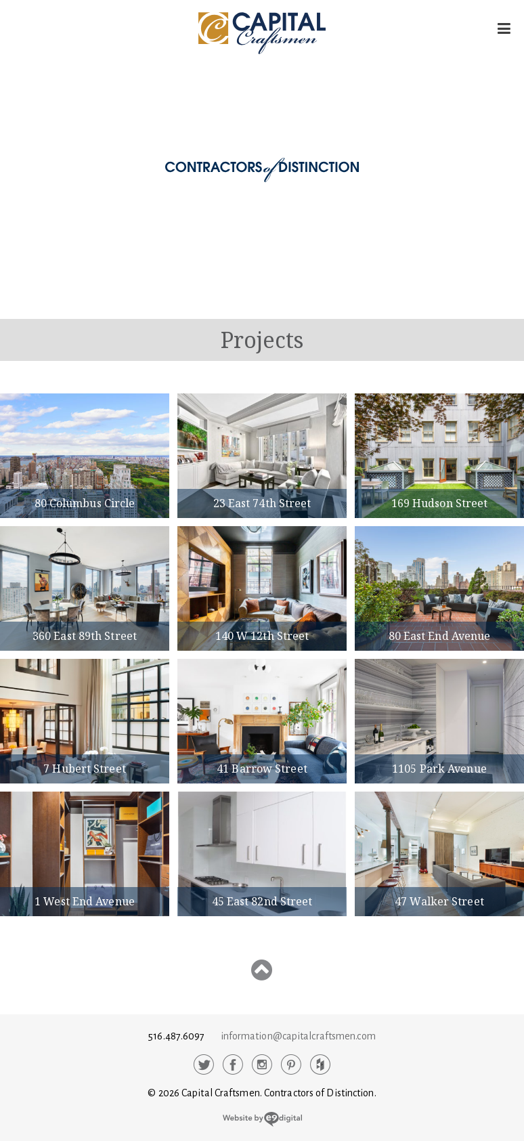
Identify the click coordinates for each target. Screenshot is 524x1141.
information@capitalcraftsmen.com (298, 1036)
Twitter (204, 1064)
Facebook (233, 1064)
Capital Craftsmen (262, 33)
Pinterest (291, 1064)
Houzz (320, 1064)
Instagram (262, 1064)
